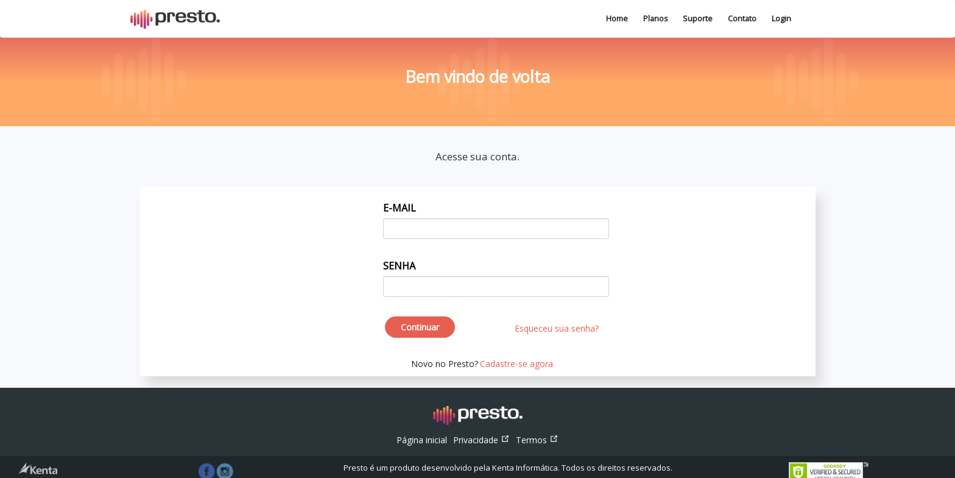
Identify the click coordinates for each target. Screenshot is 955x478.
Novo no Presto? (444, 363)
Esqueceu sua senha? (557, 328)
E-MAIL (399, 208)
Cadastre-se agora (516, 363)
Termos (537, 440)
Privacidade (481, 440)
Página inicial (423, 439)
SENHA (399, 266)
